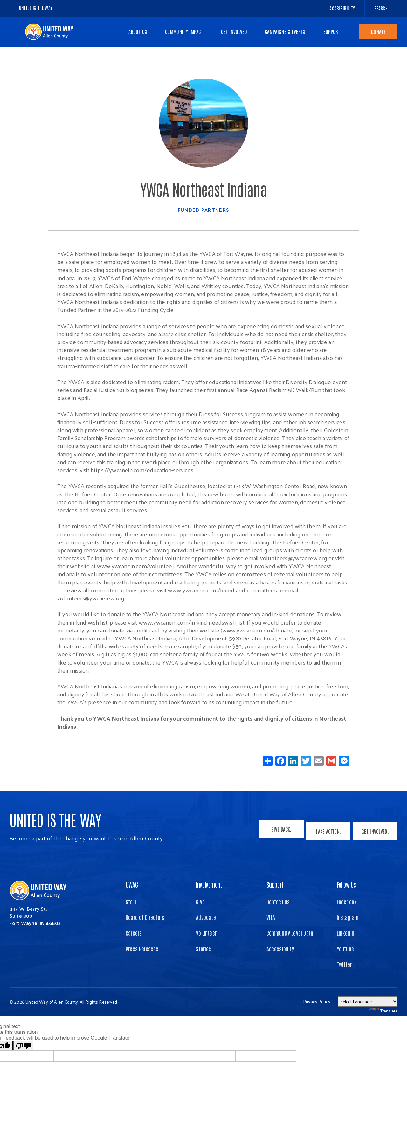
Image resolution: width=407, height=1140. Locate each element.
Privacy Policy (316, 1001)
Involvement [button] (209, 884)
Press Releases (142, 948)
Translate (383, 1011)
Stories (203, 948)
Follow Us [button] (346, 884)
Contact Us (278, 901)
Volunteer (206, 932)
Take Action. (326, 833)
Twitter (344, 964)
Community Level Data (290, 932)
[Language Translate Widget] (367, 1001)
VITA (270, 917)
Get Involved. (375, 833)
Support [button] (275, 884)
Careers (134, 932)
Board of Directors (145, 917)
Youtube (345, 948)
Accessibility (280, 948)
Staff (131, 901)
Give (200, 901)
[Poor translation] (23, 1045)
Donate (378, 31)
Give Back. (277, 833)
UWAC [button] (132, 884)
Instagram (348, 917)
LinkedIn (345, 932)
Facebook (347, 901)
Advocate (206, 917)
